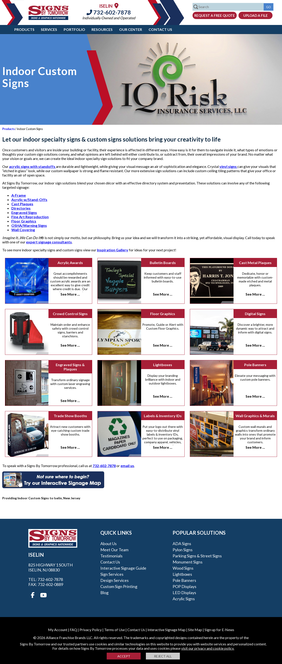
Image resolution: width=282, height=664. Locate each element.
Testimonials (111, 555)
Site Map (195, 629)
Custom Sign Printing (118, 586)
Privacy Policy (91, 629)
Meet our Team (114, 549)
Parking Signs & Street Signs (197, 555)
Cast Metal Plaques (255, 262)
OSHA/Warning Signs (29, 225)
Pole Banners (255, 365)
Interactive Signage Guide (123, 568)
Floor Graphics (23, 221)
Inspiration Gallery (112, 250)
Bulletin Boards (163, 262)
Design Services (114, 580)
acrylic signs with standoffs (32, 166)
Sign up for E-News (219, 629)
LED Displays (184, 592)
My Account (57, 629)
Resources (102, 29)
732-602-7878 (109, 12)
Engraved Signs (24, 212)
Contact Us (160, 29)
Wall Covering (23, 230)
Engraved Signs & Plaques (70, 367)
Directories (21, 208)
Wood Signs (183, 568)
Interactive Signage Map (166, 629)
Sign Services (111, 574)
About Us (108, 543)
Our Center (130, 29)
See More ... (70, 294)
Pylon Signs (183, 549)
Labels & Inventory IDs (163, 416)
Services (49, 29)
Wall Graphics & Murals (255, 416)
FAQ (73, 629)
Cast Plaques (22, 204)
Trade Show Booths (70, 416)
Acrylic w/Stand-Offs (29, 199)
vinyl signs (228, 166)
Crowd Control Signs (70, 313)
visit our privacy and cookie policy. (207, 648)
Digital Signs (255, 313)
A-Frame (18, 195)
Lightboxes (162, 365)
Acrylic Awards (70, 262)
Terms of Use (114, 629)
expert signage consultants (49, 242)
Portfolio (74, 29)
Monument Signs (187, 561)
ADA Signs (182, 543)
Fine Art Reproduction (30, 217)
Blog (104, 592)
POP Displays (184, 586)
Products (24, 29)
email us (127, 465)
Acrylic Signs (184, 598)
